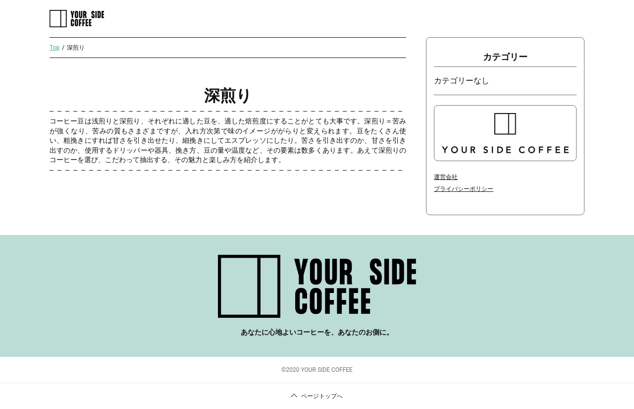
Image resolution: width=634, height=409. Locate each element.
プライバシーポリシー (463, 188)
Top (54, 47)
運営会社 (446, 177)
